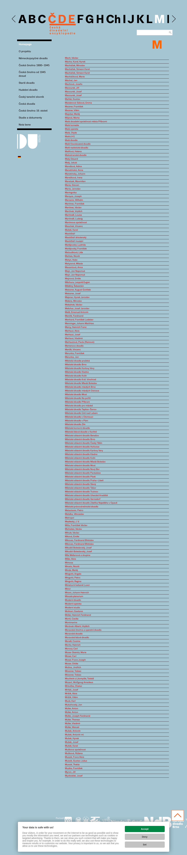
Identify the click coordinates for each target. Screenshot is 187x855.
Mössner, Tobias (73, 671)
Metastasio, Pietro (74, 510)
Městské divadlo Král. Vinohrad (80, 379)
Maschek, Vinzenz (74, 226)
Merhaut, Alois (72, 331)
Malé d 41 (70, 136)
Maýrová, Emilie (73, 278)
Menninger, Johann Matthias (79, 323)
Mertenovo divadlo (74, 346)
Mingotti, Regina (73, 581)
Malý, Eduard (71, 159)
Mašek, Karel (71, 230)
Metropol (69, 518)
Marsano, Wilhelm (74, 200)
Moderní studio (72, 607)
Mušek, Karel (71, 746)
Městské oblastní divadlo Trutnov (81, 492)
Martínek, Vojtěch (73, 211)
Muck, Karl (70, 701)
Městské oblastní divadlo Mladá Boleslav (85, 462)
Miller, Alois (70, 559)
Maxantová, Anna (74, 267)
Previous (14, 19)
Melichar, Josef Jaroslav (77, 308)
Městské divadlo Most (76, 394)
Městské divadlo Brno (76, 364)
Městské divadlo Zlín (75, 424)
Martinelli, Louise (73, 215)
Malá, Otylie (71, 133)
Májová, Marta (72, 118)
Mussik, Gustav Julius (76, 761)
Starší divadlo (27, 83)
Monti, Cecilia (71, 619)
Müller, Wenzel (72, 727)
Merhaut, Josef (72, 335)
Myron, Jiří (70, 772)
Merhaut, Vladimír (74, 338)
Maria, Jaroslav (73, 189)
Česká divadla (27, 104)
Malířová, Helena (73, 151)
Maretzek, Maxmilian (75, 181)
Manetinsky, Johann (75, 174)
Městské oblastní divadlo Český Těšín (83, 443)
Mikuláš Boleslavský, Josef (78, 548)
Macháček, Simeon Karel (77, 69)
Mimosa (69, 563)
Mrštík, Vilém (71, 697)
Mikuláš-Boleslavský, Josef (78, 551)
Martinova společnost (76, 222)
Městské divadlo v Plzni (76, 421)
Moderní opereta (73, 604)
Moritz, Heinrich (73, 645)
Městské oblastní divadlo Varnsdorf (82, 499)
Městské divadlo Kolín (76, 376)
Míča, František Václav (76, 525)
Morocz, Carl (71, 649)
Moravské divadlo (74, 634)
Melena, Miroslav (73, 301)
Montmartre (71, 622)
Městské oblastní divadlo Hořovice (82, 447)
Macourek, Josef (73, 92)
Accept (145, 829)
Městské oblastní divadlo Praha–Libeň (84, 480)
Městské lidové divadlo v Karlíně (81, 432)
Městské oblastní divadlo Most (80, 465)
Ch (113, 20)
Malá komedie (72, 125)
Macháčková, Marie (75, 77)
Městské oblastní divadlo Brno (80, 439)
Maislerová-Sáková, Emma (78, 103)
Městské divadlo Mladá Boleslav (81, 383)
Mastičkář (70, 234)
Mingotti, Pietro (72, 578)
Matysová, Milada (74, 264)
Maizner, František (74, 106)
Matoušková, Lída (74, 252)
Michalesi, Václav (73, 529)
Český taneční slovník (31, 97)
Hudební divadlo (28, 90)
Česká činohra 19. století (33, 110)
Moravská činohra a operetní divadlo (83, 630)
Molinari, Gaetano (74, 611)
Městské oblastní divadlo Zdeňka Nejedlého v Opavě (91, 503)
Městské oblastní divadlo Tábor (80, 488)
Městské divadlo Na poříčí (78, 398)
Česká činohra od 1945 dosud (32, 74)
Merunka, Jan (72, 357)
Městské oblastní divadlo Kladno (81, 454)
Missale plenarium (74, 596)
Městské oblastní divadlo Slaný (80, 484)
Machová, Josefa (73, 84)
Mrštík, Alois (71, 693)
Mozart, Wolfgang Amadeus (79, 682)
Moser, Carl (70, 656)
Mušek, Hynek (72, 738)
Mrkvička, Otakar (73, 686)
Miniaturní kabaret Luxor (77, 585)
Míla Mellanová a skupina (77, 555)
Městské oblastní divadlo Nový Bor (82, 469)
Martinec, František (74, 204)
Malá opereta (71, 129)
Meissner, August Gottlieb (78, 290)
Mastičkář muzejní (74, 241)
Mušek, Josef (71, 742)
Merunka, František (74, 353)
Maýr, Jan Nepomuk (75, 271)
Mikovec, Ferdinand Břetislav (79, 540)
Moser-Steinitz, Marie (75, 652)
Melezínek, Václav (73, 305)
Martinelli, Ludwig (74, 219)
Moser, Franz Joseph (75, 660)
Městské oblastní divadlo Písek (80, 477)
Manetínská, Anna (74, 170)
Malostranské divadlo (76, 155)
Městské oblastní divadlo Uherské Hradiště (86, 495)
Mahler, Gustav (72, 99)
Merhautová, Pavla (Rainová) (79, 342)
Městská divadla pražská (77, 361)
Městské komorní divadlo (77, 428)
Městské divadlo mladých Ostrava (82, 391)
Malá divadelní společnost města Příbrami (86, 121)
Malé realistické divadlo (76, 148)
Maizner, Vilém (72, 110)
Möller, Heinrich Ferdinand (78, 615)
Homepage (25, 44)
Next (173, 19)
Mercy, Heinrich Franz (75, 327)
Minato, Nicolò (72, 566)
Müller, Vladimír (72, 723)
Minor (68, 589)
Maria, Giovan (72, 185)
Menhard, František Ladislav (79, 320)
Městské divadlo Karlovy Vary (79, 368)
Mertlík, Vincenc (73, 350)
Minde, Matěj (71, 570)
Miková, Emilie (72, 536)
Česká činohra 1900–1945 (34, 65)
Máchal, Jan (71, 80)
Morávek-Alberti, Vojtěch (77, 626)
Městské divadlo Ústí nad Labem (81, 413)
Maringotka (71, 192)
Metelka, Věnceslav (74, 514)
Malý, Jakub (71, 163)
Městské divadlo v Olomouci (79, 417)
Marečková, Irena (73, 178)
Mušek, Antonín (73, 731)
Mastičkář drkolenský (75, 237)
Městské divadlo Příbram (77, 402)
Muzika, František (74, 768)
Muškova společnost (75, 750)
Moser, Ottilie (71, 664)
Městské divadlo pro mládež (79, 406)
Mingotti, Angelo (73, 574)
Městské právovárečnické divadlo (81, 507)
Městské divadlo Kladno (77, 372)
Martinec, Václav (73, 207)
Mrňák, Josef (71, 690)
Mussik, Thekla (72, 764)
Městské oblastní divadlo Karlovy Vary (84, 450)
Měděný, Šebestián (74, 286)
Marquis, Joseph (73, 196)
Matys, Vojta (71, 260)
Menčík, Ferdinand (74, 316)
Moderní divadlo (73, 600)
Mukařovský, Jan (73, 705)
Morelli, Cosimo (72, 641)
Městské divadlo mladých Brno (80, 387)
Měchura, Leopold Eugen (77, 282)
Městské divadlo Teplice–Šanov (81, 409)
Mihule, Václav (72, 533)
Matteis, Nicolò (72, 256)
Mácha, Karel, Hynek (75, 62)
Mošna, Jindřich (73, 667)
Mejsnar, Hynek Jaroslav (77, 297)
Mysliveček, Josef (74, 776)
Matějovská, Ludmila (75, 245)
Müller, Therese (72, 720)
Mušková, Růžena (74, 753)
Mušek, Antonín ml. (74, 735)
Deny (144, 836)
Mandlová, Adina (73, 166)
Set (144, 844)
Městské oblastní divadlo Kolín (80, 458)
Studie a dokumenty (30, 117)
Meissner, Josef (73, 293)
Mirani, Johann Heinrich (77, 593)
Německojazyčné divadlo (33, 58)
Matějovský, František (76, 249)
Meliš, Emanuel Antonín (76, 312)
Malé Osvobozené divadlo (78, 144)
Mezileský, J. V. (72, 521)
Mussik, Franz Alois (74, 757)
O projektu (25, 51)
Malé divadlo (71, 140)
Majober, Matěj (72, 114)
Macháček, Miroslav (75, 65)
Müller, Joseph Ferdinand (77, 716)
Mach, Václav (71, 58)
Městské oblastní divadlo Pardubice (83, 473)
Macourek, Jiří (72, 88)
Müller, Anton (71, 708)
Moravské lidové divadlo (77, 637)
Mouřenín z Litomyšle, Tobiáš (79, 678)
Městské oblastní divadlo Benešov (82, 435)
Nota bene (25, 124)
